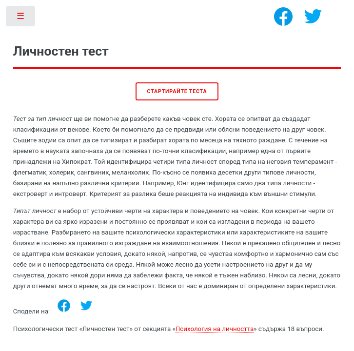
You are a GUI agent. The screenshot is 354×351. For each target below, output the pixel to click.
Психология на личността (215, 328)
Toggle (21, 18)
